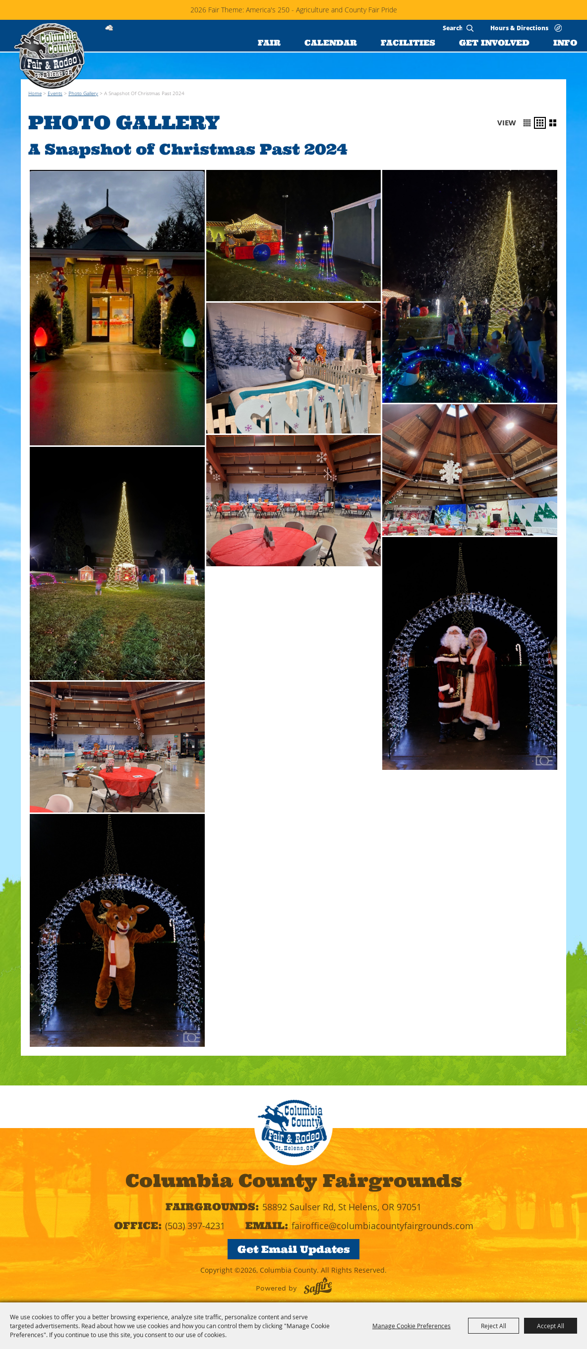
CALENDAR (330, 43)
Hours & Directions (519, 27)
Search (470, 28)
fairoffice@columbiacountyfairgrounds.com (382, 1226)
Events (55, 93)
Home (35, 93)
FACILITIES (408, 43)
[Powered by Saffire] (318, 1286)
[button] (527, 123)
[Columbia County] (49, 56)
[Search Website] (452, 27)
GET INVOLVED (494, 43)
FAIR (269, 43)
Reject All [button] (493, 1326)
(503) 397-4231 (195, 1226)
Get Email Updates (293, 1249)
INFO (565, 43)
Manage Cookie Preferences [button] (411, 1326)
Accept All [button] (550, 1326)
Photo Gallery (83, 93)
